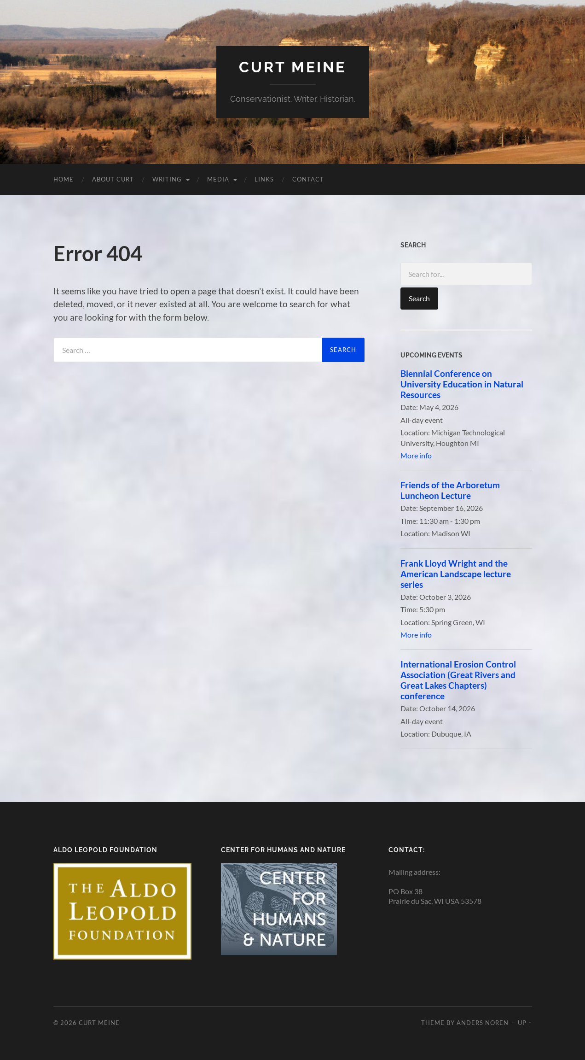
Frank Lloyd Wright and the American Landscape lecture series (455, 574)
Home (63, 179)
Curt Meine (292, 67)
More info (416, 455)
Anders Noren (483, 1022)
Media (218, 179)
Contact (308, 179)
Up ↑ (525, 1022)
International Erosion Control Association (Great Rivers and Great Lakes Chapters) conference (458, 680)
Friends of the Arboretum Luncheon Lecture (450, 490)
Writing (167, 179)
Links (264, 179)
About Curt (113, 179)
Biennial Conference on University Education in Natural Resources (461, 384)
